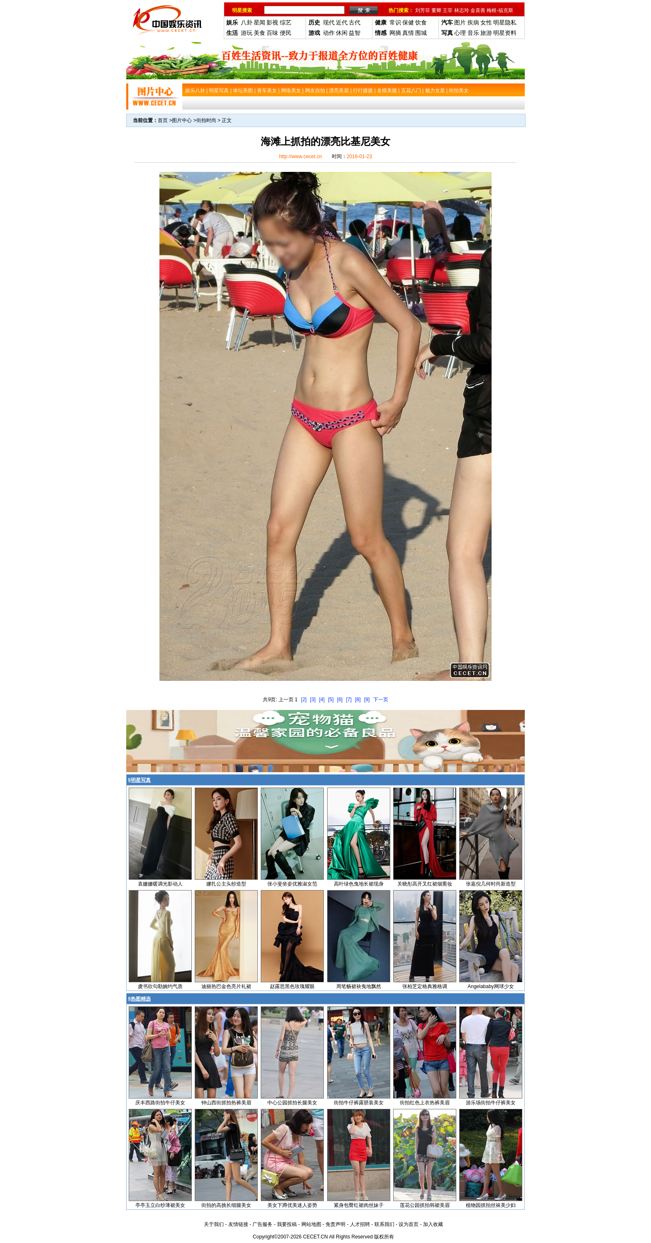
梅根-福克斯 (500, 10)
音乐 (473, 32)
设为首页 (408, 1224)
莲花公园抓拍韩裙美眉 (425, 1205)
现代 (329, 22)
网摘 (395, 32)
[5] (330, 699)
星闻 (259, 22)
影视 (272, 22)
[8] (357, 699)
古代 (354, 22)
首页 (163, 120)
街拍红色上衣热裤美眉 (425, 1103)
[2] (303, 699)
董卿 (436, 10)
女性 (486, 22)
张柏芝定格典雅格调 (424, 986)
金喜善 (477, 10)
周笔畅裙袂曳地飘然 (358, 986)
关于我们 (214, 1224)
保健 (408, 22)
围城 (421, 32)
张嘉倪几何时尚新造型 (491, 884)
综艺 (285, 22)
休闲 (342, 32)
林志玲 (461, 10)
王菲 (448, 10)
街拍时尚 (206, 120)
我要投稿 (287, 1224)
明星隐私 (504, 22)
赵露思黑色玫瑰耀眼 (292, 986)
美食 (259, 32)
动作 (329, 32)
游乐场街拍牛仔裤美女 (491, 1103)
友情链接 (238, 1224)
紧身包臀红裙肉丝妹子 (359, 1205)
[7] (349, 699)
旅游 (486, 32)
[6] (340, 699)
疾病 (473, 22)
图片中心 (182, 120)
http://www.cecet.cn (300, 156)
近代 (342, 22)
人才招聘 (360, 1224)
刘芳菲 (422, 10)
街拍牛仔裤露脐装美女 (359, 1103)
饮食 (421, 22)
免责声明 (335, 1224)
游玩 (246, 32)
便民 (285, 32)
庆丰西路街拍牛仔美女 (160, 1103)
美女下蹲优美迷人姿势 (292, 1205)
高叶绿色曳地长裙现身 (359, 884)
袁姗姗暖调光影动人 (160, 884)
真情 (408, 32)
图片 (460, 22)
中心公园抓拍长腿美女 (292, 1103)
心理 (460, 32)
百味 (272, 32)
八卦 (246, 22)
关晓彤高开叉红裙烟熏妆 (424, 884)
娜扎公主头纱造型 (226, 884)
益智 (354, 32)
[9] (367, 699)
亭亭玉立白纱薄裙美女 (160, 1205)
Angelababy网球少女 (490, 986)
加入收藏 (433, 1224)
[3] (313, 699)
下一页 (380, 699)
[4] (321, 699)
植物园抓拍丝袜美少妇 (491, 1205)
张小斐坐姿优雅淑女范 (292, 884)
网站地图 (311, 1224)
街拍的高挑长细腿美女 (226, 1205)
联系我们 (384, 1224)
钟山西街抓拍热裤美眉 (226, 1103)
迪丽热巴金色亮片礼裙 (226, 986)
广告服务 (262, 1224)
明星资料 (504, 32)
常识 (395, 22)
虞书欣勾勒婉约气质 (160, 986)
